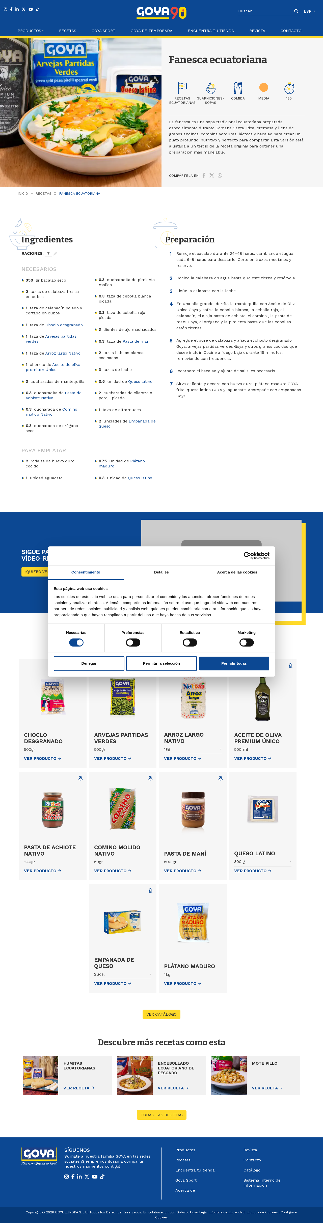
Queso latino (140, 381)
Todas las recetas (162, 1114)
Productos (185, 1149)
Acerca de (185, 1190)
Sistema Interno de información (262, 1183)
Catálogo (252, 1170)
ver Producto (42, 758)
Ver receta (76, 1088)
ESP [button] (308, 11)
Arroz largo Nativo (62, 353)
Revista (257, 31)
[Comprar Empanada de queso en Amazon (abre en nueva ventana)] (150, 890)
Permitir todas (234, 663)
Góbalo (182, 1212)
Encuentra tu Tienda (211, 31)
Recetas (67, 31)
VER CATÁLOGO (161, 1014)
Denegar (88, 663)
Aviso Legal (199, 1212)
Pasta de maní (137, 341)
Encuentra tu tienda (195, 1170)
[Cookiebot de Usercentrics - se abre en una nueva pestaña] (247, 555)
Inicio (23, 193)
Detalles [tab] (161, 572)
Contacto (291, 31)
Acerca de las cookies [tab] (237, 572)
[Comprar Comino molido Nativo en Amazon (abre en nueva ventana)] (150, 778)
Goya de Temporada (151, 31)
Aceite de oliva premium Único (53, 367)
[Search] (265, 11)
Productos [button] (29, 31)
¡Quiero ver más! (43, 571)
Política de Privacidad (227, 1212)
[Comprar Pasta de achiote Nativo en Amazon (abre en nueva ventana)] (80, 778)
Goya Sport (103, 31)
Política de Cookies (262, 1212)
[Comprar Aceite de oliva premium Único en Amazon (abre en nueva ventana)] (290, 665)
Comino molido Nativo (51, 412)
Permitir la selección (161, 663)
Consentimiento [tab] (85, 572)
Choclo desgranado (64, 324)
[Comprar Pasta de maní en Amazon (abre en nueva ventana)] (220, 778)
